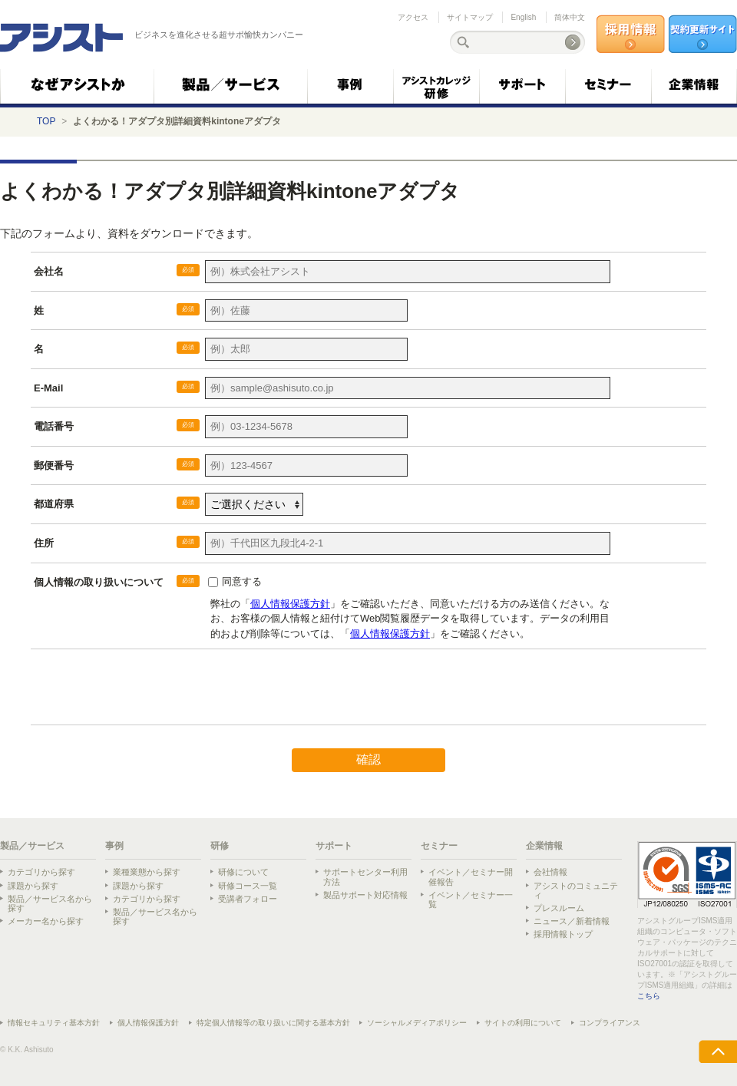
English (523, 17)
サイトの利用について (522, 1022)
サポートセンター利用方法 (365, 876)
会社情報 (550, 871)
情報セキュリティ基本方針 (54, 1022)
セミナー (439, 845)
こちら (648, 996)
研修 (219, 845)
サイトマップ (470, 17)
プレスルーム (559, 908)
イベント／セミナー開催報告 (470, 876)
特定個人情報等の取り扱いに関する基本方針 (273, 1022)
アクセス (413, 17)
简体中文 (569, 17)
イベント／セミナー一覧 (470, 899)
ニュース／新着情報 (572, 921)
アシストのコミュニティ (576, 890)
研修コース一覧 (247, 885)
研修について (243, 871)
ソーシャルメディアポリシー (417, 1022)
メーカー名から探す (46, 921)
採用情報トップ (563, 934)
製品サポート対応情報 (365, 894)
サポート (334, 845)
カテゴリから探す (41, 871)
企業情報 (544, 845)
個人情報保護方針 (148, 1022)
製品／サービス (32, 845)
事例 (114, 845)
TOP (46, 121)
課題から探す (33, 885)
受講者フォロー (247, 898)
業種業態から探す (146, 871)
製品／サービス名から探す (50, 903)
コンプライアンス (609, 1022)
